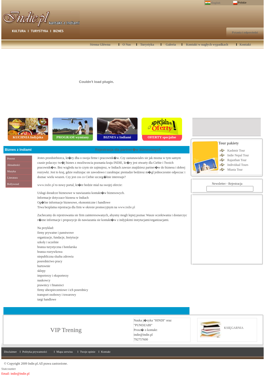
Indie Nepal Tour (238, 155)
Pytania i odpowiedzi (245, 32)
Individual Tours (237, 165)
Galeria (171, 44)
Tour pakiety (228, 143)
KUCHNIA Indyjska (28, 137)
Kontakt (245, 44)
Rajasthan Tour (237, 160)
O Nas (126, 44)
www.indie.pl (46, 185)
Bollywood (13, 184)
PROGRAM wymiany (72, 137)
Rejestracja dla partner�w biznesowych (128, 150)
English (215, 2)
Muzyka (11, 171)
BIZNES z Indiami (117, 137)
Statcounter (8, 369)
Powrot (11, 158)
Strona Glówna (100, 44)
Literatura (12, 177)
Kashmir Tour (236, 150)
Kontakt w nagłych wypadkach (207, 44)
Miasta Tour (235, 169)
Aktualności (13, 164)
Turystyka (147, 44)
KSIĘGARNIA (233, 328)
